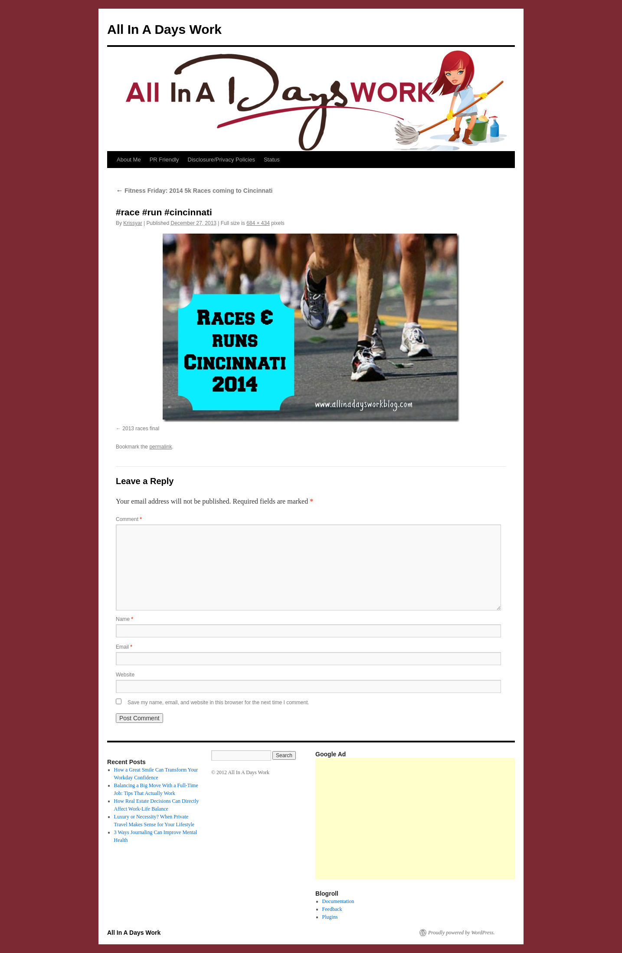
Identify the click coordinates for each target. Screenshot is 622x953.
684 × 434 (258, 223)
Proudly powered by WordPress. (461, 933)
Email (124, 647)
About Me (129, 159)
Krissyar (132, 223)
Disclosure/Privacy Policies (221, 159)
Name (124, 619)
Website (125, 675)
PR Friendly (164, 159)
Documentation (338, 901)
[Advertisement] (468, 819)
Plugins (330, 917)
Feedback (332, 909)
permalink (160, 447)
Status (272, 159)
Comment (129, 519)
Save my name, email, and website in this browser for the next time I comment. (218, 702)
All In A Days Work (164, 29)
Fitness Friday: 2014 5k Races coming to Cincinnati (194, 190)
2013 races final (140, 428)
